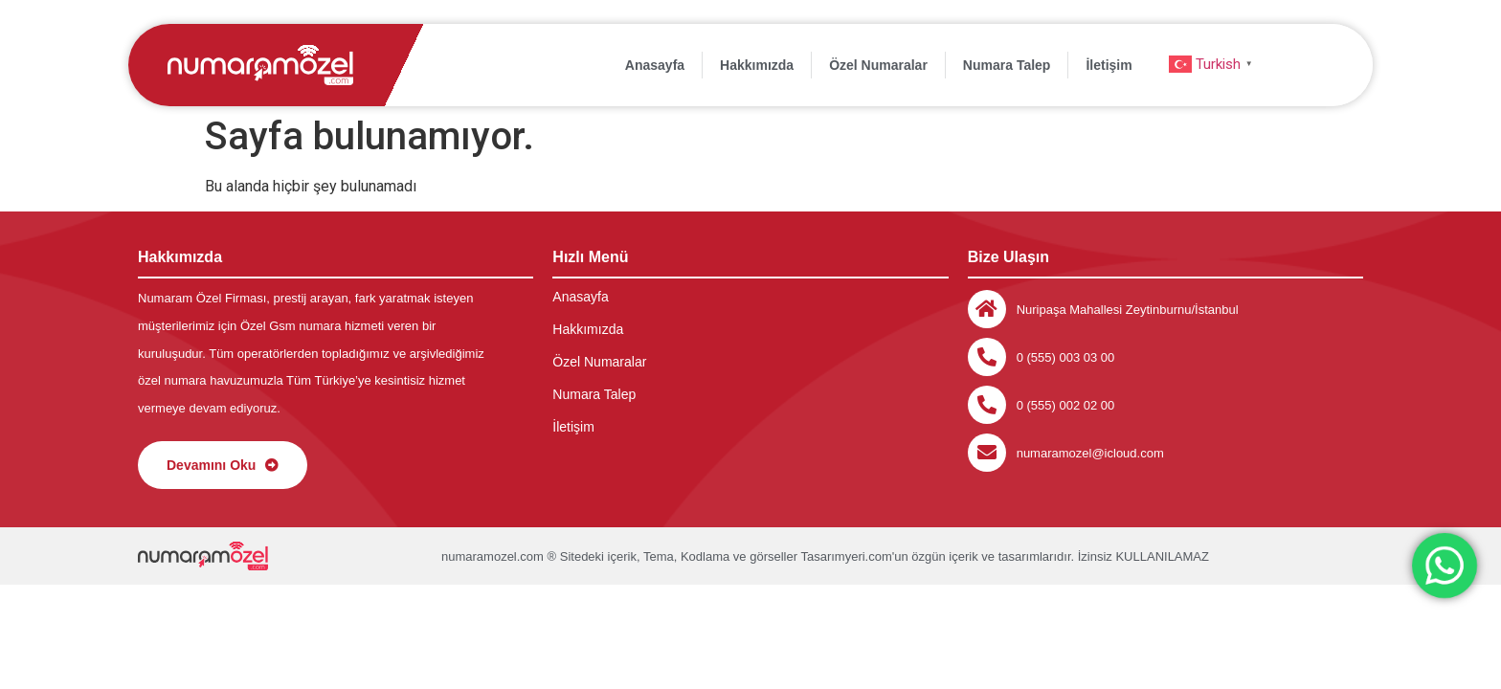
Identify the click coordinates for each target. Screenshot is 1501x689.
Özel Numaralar (878, 65)
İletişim (1108, 65)
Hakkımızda (757, 65)
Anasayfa (654, 65)
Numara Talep (1007, 65)
